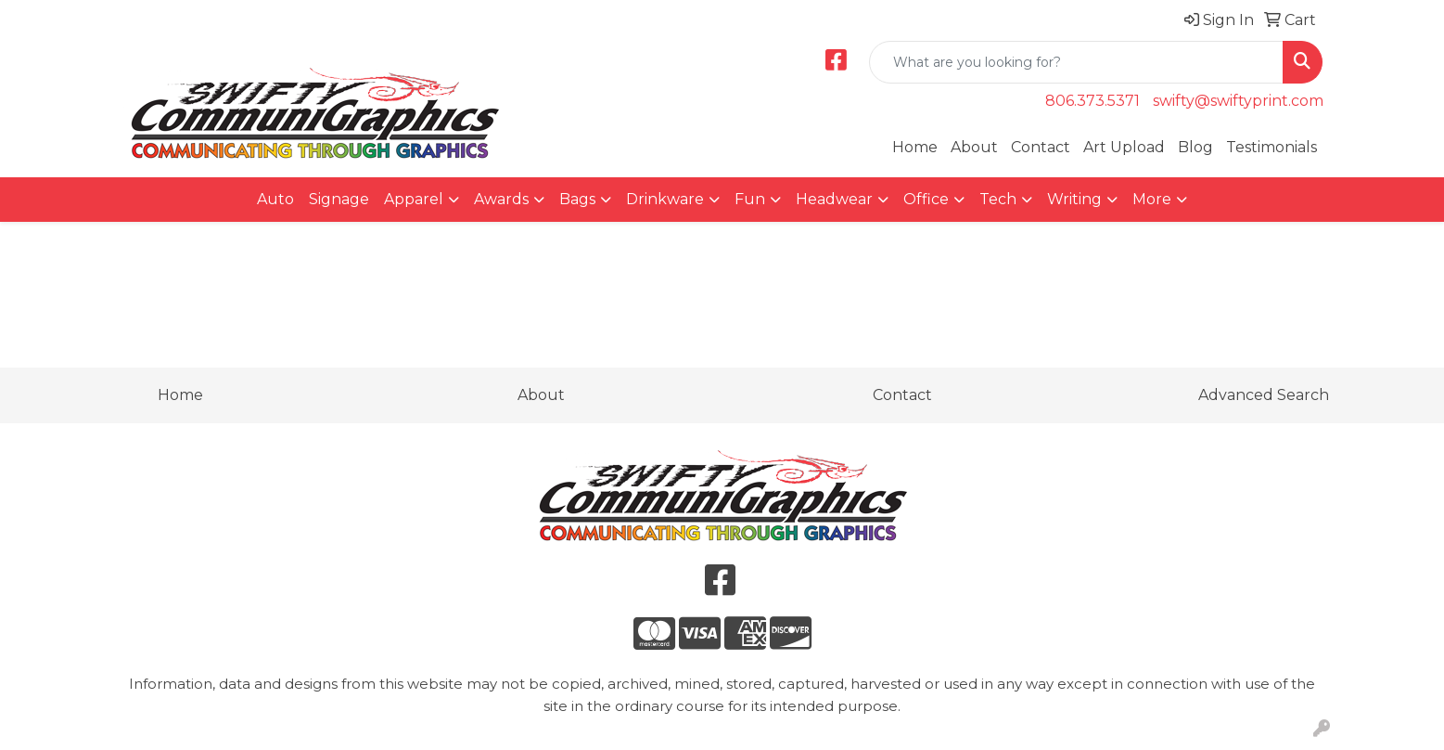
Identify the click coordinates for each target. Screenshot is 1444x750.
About (974, 147)
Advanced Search (1263, 395)
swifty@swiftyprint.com (1238, 101)
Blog (1195, 147)
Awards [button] (501, 199)
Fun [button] (750, 199)
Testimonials (1271, 147)
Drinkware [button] (665, 199)
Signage (339, 199)
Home (915, 147)
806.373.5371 (1092, 101)
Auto (275, 199)
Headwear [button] (834, 199)
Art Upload (1124, 147)
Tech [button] (997, 199)
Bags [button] (577, 199)
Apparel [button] (413, 199)
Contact (1040, 147)
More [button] (1151, 199)
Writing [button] (1074, 199)
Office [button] (926, 199)
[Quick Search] (1076, 62)
